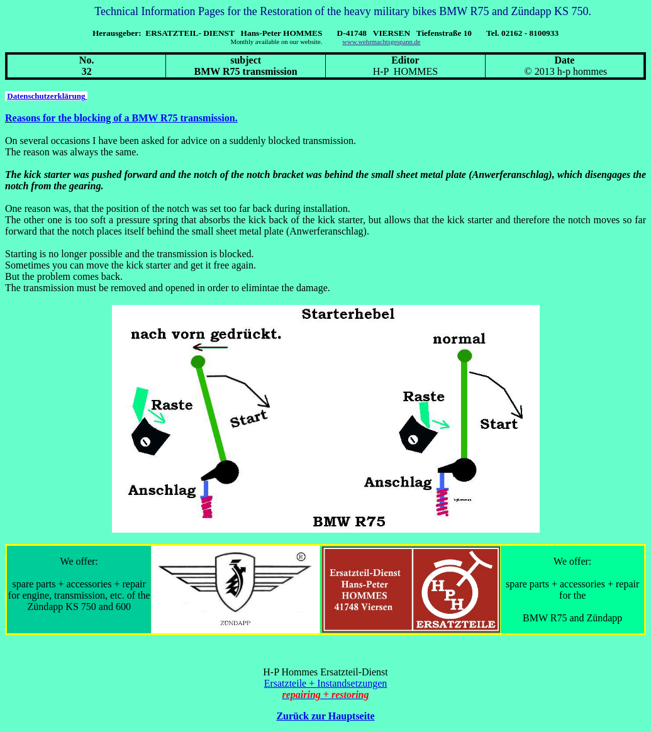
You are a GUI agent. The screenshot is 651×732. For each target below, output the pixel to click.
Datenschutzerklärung (47, 96)
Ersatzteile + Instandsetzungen (325, 683)
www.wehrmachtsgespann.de (381, 41)
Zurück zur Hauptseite (325, 716)
